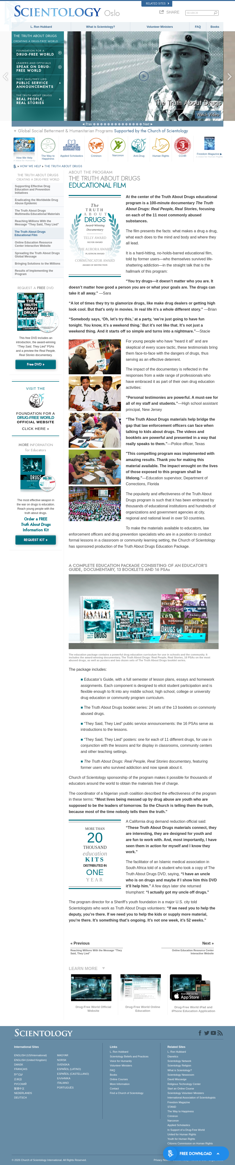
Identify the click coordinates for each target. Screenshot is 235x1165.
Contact (114, 1088)
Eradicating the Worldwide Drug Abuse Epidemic (36, 201)
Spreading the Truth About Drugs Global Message (37, 255)
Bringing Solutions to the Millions (37, 263)
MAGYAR (62, 1055)
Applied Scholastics (71, 147)
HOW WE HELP (31, 166)
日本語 (18, 1079)
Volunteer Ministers (160, 27)
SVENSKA (63, 1064)
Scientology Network (179, 1061)
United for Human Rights (182, 1134)
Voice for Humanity (121, 1061)
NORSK (61, 1060)
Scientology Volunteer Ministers (186, 1093)
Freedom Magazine (209, 155)
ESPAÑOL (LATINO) (69, 1069)
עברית (18, 1074)
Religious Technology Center (184, 1084)
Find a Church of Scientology (126, 1093)
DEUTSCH (20, 1097)
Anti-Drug (139, 147)
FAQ (198, 27)
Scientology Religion (179, 1065)
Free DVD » (35, 364)
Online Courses (119, 1079)
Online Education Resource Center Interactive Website (33, 244)
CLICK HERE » (35, 429)
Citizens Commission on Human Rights (190, 1143)
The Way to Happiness (48, 148)
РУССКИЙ (20, 1084)
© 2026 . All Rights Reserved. (49, 1160)
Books (215, 27)
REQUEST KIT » (36, 539)
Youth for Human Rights (181, 1138)
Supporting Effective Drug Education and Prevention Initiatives (32, 190)
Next (146, 124)
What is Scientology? (100, 27)
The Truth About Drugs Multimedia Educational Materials (37, 212)
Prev (89, 124)
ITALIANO (63, 1082)
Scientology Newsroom (181, 1074)
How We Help (24, 158)
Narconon (118, 147)
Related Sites (157, 3)
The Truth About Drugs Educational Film (29, 233)
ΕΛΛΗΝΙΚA (63, 1078)
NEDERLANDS (23, 1093)
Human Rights (160, 147)
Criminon (96, 147)
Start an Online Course (181, 1088)
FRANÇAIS (20, 1069)
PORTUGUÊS (65, 1087)
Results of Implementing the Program (34, 272)
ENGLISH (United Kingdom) (30, 1060)
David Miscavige (177, 1079)
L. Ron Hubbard (41, 27)
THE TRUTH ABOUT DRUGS (63, 166)
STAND (172, 1106)
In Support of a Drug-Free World (186, 1129)
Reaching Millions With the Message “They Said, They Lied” (37, 222)
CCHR (182, 147)
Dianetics (173, 1056)
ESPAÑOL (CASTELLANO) (73, 1073)
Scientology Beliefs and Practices (129, 1056)
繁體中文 (19, 1088)
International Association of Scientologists (192, 1097)
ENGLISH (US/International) (30, 1055)
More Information (119, 1084)
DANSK (18, 1064)
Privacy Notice (162, 1160)
